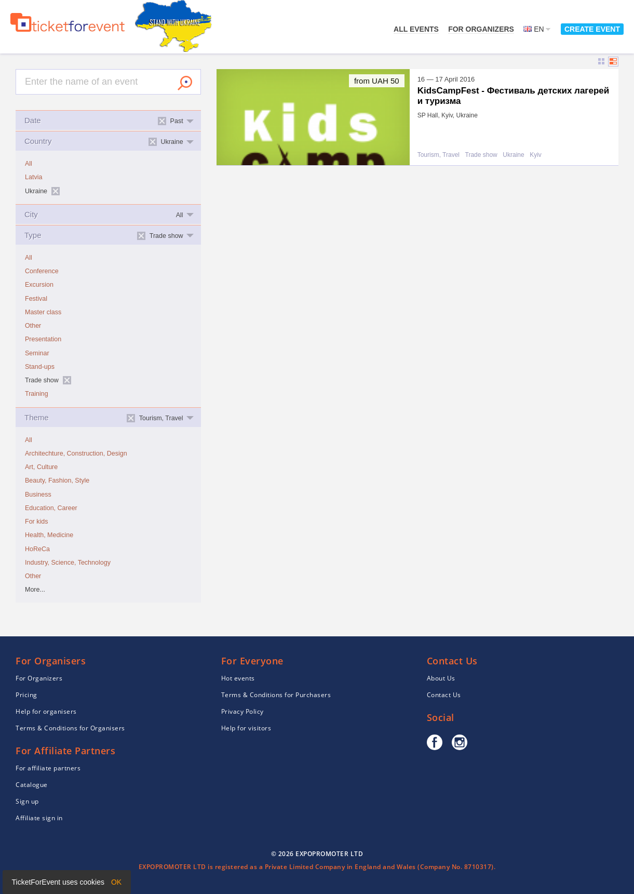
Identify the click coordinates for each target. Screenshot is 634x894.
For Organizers (481, 29)
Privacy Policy (242, 711)
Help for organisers (46, 711)
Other (33, 325)
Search (185, 83)
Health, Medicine (49, 535)
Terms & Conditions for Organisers (70, 728)
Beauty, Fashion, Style (57, 480)
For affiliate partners (48, 768)
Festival (36, 298)
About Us (441, 678)
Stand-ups (40, 366)
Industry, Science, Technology (68, 562)
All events (416, 29)
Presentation (43, 339)
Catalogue (32, 784)
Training (36, 393)
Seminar (37, 353)
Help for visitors (246, 728)
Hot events (238, 678)
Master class (43, 312)
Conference (42, 271)
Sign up (27, 801)
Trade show (481, 155)
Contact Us (444, 694)
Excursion (39, 284)
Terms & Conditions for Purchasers (276, 694)
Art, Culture (41, 467)
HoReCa (37, 549)
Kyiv (536, 155)
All (28, 163)
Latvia (33, 177)
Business (38, 494)
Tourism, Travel (438, 155)
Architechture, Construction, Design (76, 453)
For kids (36, 521)
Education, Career (51, 508)
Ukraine (513, 155)
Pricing (26, 694)
